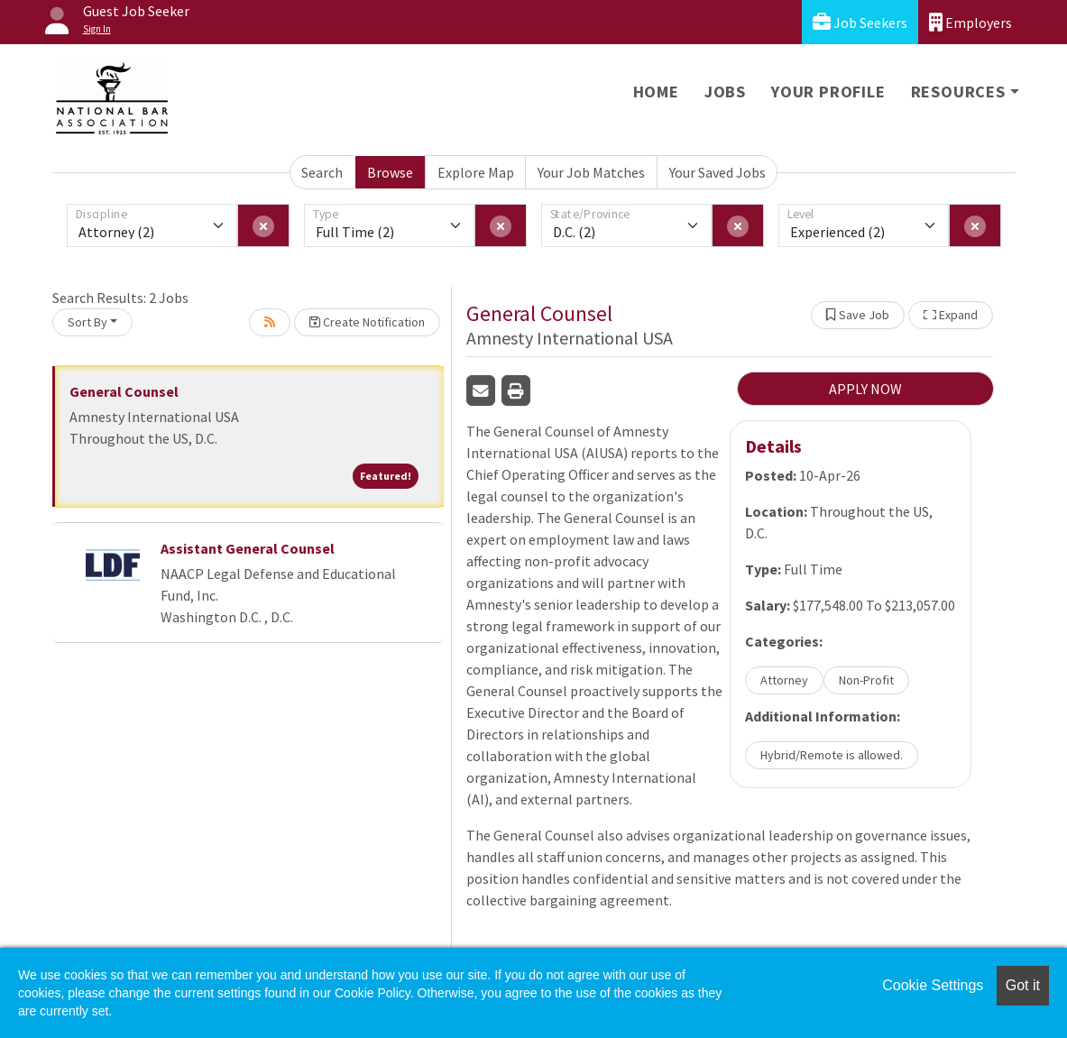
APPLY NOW (865, 389)
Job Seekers (860, 22)
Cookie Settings (932, 985)
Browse (390, 172)
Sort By (87, 322)
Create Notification (367, 322)
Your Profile (828, 91)
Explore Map (475, 172)
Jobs (725, 91)
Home (656, 91)
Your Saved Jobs (717, 172)
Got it (1023, 985)
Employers (970, 22)
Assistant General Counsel (248, 548)
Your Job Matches (591, 172)
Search (322, 172)
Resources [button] (958, 91)
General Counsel (124, 391)
